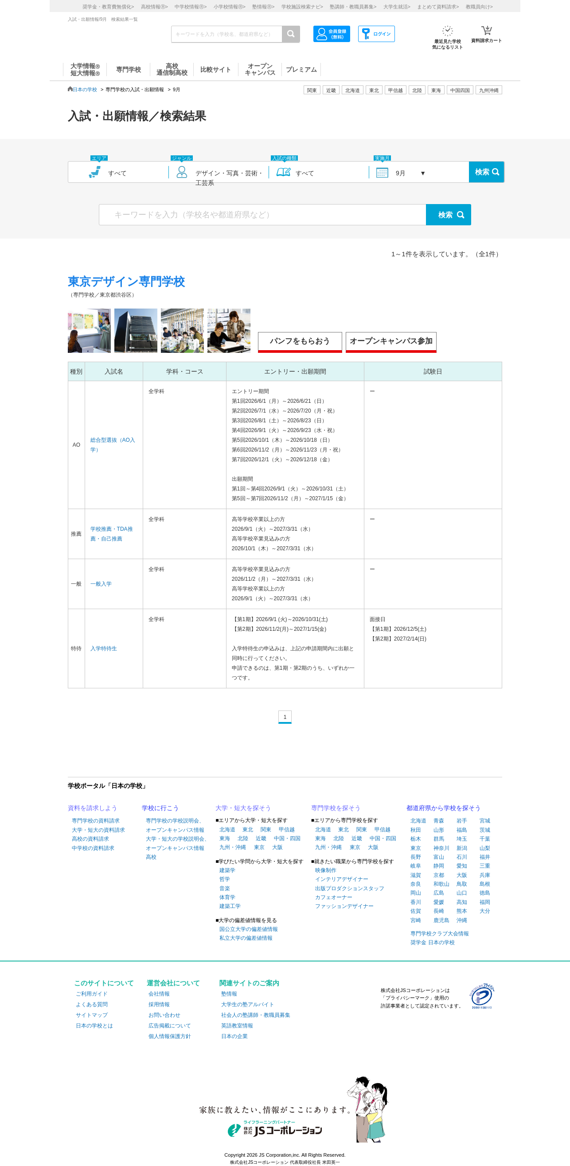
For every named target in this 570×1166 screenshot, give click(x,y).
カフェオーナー (333, 897)
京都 (438, 875)
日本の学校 (85, 89)
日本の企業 (234, 1036)
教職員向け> (479, 6)
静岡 (438, 866)
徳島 (485, 893)
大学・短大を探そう (243, 807)
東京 (259, 847)
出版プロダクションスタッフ (349, 888)
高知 (462, 902)
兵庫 (485, 875)
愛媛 (438, 902)
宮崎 (415, 920)
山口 (462, 893)
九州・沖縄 (232, 847)
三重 (485, 866)
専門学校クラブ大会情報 (439, 933)
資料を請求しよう (92, 807)
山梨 (485, 848)
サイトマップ (92, 1015)
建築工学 (230, 906)
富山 (438, 857)
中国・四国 (287, 838)
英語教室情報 (237, 1026)
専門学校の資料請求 (96, 821)
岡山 (415, 893)
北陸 (243, 838)
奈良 (415, 884)
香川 (415, 902)
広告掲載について (169, 1026)
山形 (438, 830)
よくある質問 (92, 1004)
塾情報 (229, 994)
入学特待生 (103, 648)
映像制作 (325, 870)
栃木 (415, 839)
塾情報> (263, 6)
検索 (482, 172)
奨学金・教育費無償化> (108, 6)
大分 (485, 911)
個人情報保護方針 (169, 1036)
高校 (151, 857)
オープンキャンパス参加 (391, 341)
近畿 (261, 838)
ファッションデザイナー (344, 906)
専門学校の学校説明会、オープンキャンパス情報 (175, 825)
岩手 (462, 821)
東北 (247, 829)
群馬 (438, 839)
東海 (224, 838)
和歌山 (441, 884)
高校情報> (154, 6)
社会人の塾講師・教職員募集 (255, 1015)
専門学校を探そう (336, 807)
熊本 (462, 911)
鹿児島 (441, 920)
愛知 (462, 866)
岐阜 (415, 866)
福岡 (485, 902)
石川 (462, 857)
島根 (485, 884)
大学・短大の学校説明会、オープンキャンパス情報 (178, 843)
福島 (462, 830)
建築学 (227, 870)
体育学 (227, 897)
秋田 (415, 830)
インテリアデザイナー (341, 879)
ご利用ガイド (92, 994)
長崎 (438, 911)
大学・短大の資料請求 (98, 830)
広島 (438, 893)
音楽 (224, 888)
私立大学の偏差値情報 (246, 938)
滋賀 (415, 875)
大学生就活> (396, 6)
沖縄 (462, 920)
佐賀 (415, 911)
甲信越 (287, 829)
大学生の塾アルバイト (247, 1004)
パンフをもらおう (300, 341)
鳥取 (462, 884)
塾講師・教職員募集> (353, 6)
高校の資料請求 (90, 839)
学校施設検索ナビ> (302, 6)
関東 (266, 829)
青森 (438, 821)
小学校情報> (230, 6)
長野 (415, 857)
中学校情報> (191, 6)
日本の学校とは (94, 1026)
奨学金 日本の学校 (432, 942)
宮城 (485, 821)
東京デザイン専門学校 (126, 281)
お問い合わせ (164, 1015)
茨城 (485, 830)
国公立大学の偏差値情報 (248, 929)
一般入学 (101, 584)
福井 (485, 857)
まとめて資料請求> (438, 6)
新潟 (462, 848)
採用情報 (159, 1004)
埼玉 (462, 839)
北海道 (352, 90)
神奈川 (441, 848)
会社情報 (159, 994)
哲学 (224, 879)
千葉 (485, 839)
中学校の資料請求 (93, 848)
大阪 (277, 847)
